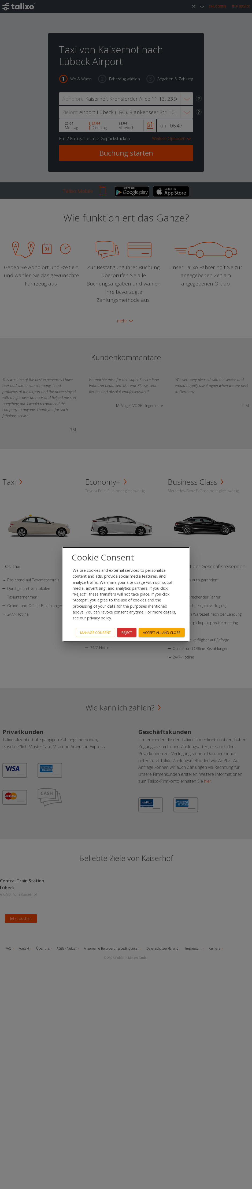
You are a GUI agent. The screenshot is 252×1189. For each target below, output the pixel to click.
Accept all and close (161, 632)
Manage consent (95, 632)
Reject (126, 632)
